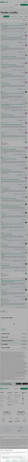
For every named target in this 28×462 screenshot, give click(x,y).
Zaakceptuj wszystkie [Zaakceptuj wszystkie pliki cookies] (23, 460)
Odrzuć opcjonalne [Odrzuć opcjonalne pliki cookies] (15, 460)
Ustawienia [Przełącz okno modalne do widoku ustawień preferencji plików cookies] (7, 460)
